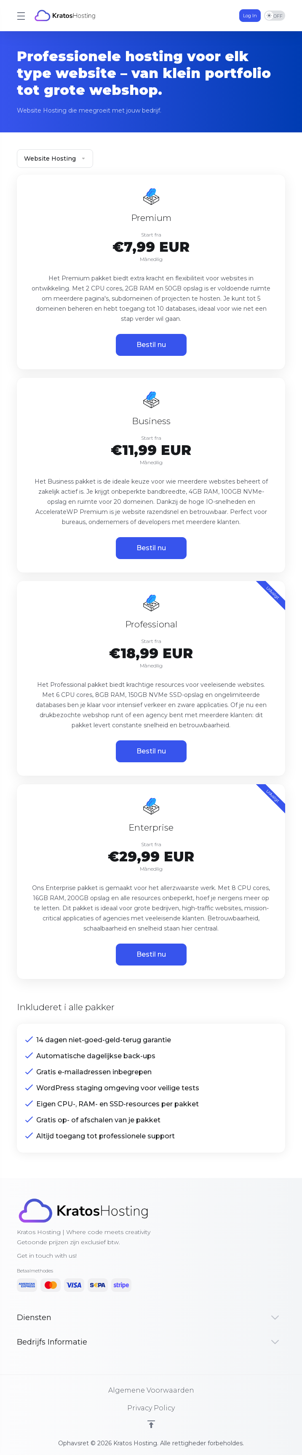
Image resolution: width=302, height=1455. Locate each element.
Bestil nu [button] (151, 345)
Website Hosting (55, 158)
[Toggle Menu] (20, 15)
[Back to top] (151, 1424)
